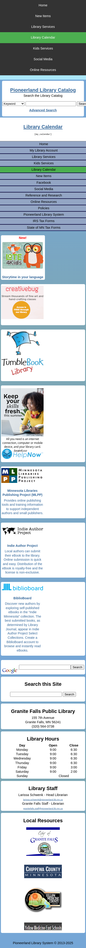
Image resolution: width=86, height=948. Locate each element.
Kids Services (43, 48)
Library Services (43, 27)
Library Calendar (43, 37)
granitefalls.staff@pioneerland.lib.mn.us (43, 808)
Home (43, 5)
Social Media (43, 59)
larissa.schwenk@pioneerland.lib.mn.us (43, 799)
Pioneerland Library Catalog (43, 90)
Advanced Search (43, 110)
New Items (43, 16)
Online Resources (43, 70)
